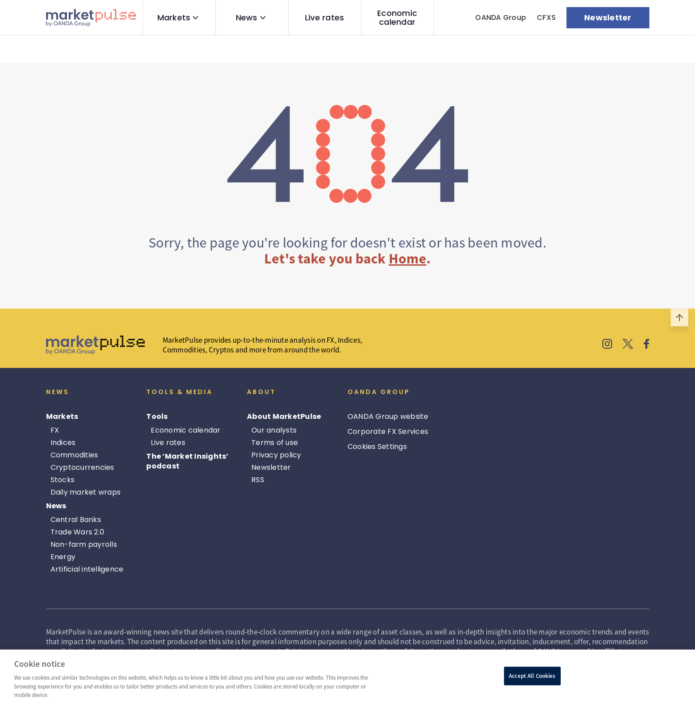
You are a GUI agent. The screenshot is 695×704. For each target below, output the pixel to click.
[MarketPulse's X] (628, 345)
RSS (257, 480)
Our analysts (274, 430)
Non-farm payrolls (84, 544)
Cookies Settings (377, 446)
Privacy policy (276, 455)
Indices (63, 442)
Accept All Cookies (532, 676)
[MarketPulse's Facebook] (646, 345)
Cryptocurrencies (82, 467)
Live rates (324, 17)
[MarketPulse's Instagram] (607, 345)
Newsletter (271, 467)
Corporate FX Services (388, 431)
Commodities (74, 455)
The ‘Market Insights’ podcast (187, 461)
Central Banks (76, 519)
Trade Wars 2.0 (78, 532)
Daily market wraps (86, 492)
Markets (174, 17)
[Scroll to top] (679, 317)
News (247, 17)
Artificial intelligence (87, 569)
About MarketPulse (284, 416)
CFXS (546, 17)
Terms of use (274, 442)
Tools (157, 416)
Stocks (63, 480)
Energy (63, 557)
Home (407, 258)
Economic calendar (397, 18)
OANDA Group (500, 17)
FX (55, 430)
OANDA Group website (388, 416)
